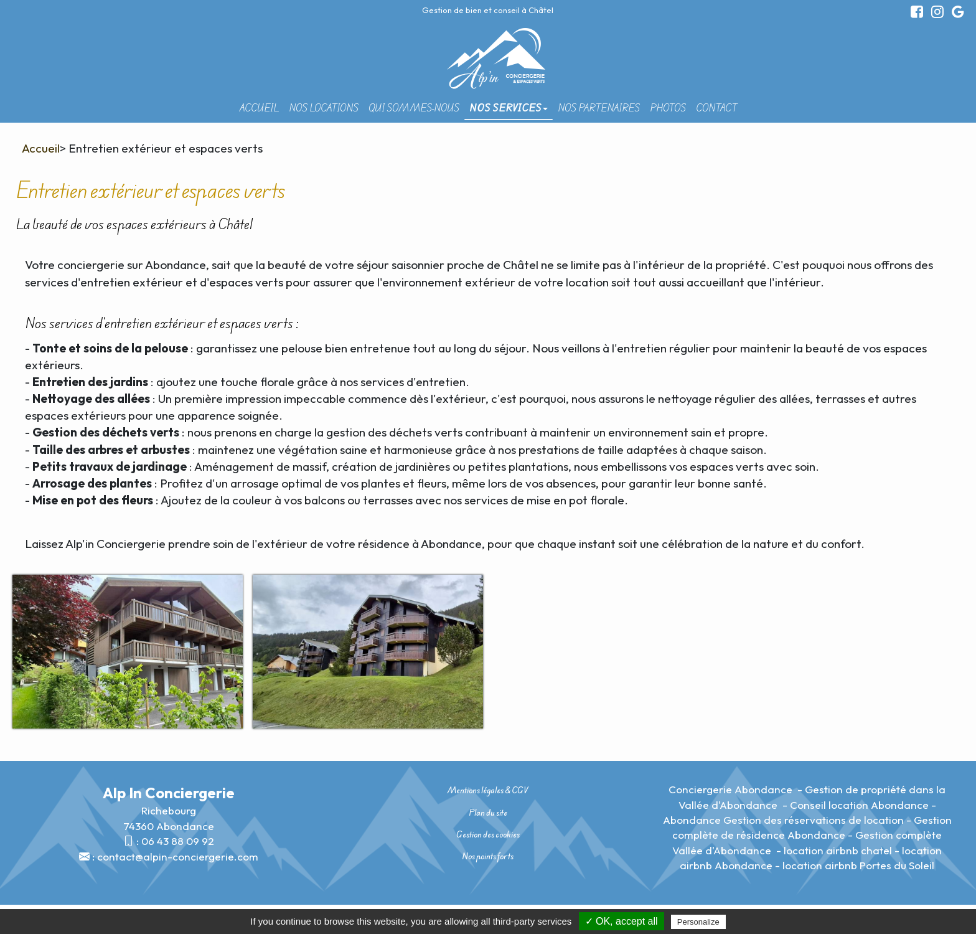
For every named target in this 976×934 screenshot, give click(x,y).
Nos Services (508, 107)
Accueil (259, 107)
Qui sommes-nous (413, 107)
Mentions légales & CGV (488, 790)
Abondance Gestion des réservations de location (783, 819)
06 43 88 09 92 (177, 840)
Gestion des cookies (488, 834)
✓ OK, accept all (621, 921)
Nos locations (324, 107)
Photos (668, 107)
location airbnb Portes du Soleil (858, 865)
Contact (716, 107)
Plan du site (488, 812)
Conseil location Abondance (859, 804)
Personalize (698, 922)
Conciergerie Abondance (732, 789)
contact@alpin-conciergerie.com (177, 856)
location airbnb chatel (838, 850)
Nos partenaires (599, 107)
